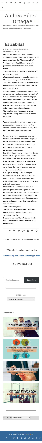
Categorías (21, 295)
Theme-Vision (29, 434)
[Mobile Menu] (36, 21)
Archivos (7, 417)
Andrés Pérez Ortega (21, 18)
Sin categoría (9, 51)
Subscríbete (31, 280)
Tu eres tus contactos (11, 239)
